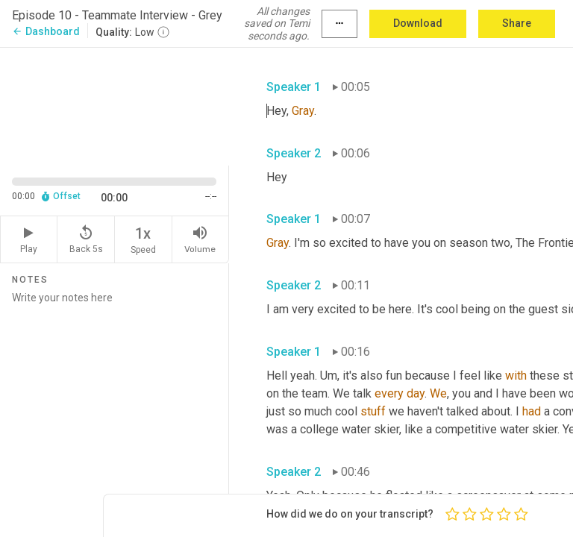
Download (417, 23)
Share (516, 23)
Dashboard (46, 31)
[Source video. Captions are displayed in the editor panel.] (114, 105)
